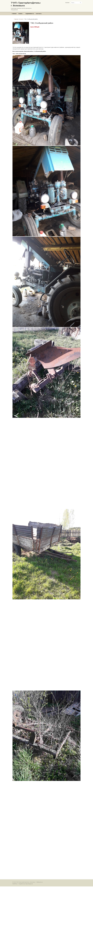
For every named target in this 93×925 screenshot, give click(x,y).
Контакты (38, 13)
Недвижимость (30, 13)
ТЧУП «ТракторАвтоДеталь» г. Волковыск (26, 4)
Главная (14, 13)
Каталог (67, 2)
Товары (20, 13)
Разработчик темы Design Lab (24, 922)
